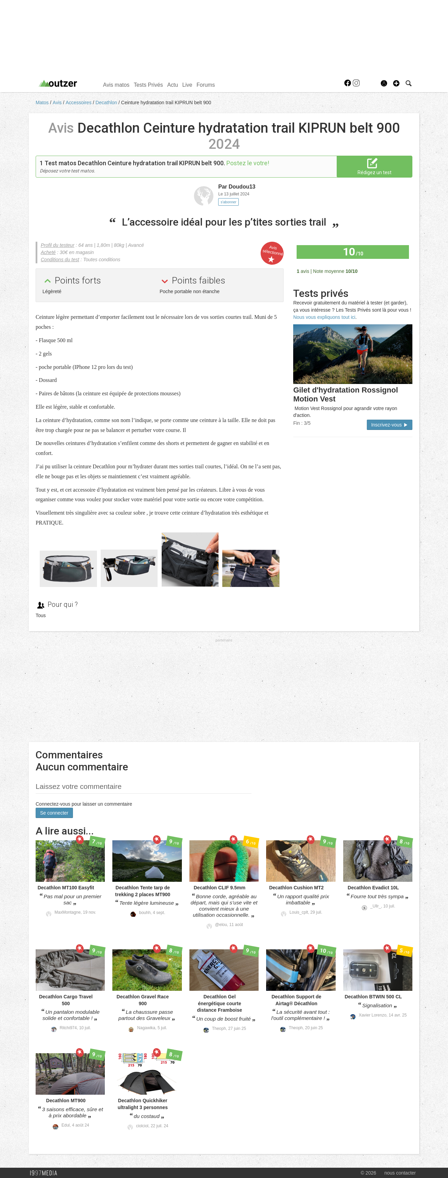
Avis (58, 102)
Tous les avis (391, 271)
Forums (206, 85)
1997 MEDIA (45, 1173)
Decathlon (107, 102)
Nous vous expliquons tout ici (324, 317)
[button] (396, 83)
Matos (43, 102)
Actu (172, 85)
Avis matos (116, 85)
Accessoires (79, 102)
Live (187, 85)
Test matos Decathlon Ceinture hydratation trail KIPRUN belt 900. (135, 163)
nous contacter (400, 1173)
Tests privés (320, 293)
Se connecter (54, 813)
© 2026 (368, 1173)
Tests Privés (148, 85)
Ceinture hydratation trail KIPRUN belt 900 (166, 102)
